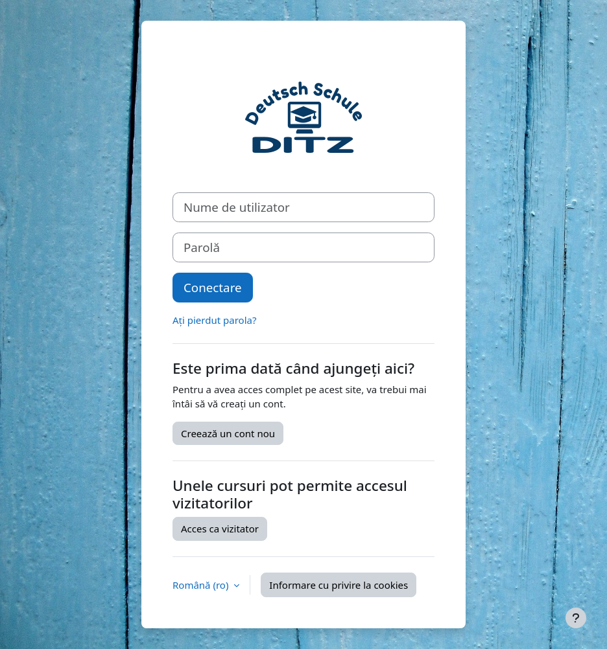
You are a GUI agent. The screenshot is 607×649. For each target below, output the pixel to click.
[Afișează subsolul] (575, 618)
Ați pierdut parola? (214, 319)
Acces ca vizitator (220, 528)
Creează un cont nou (228, 433)
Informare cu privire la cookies (338, 584)
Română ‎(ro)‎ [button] (202, 584)
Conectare (213, 287)
